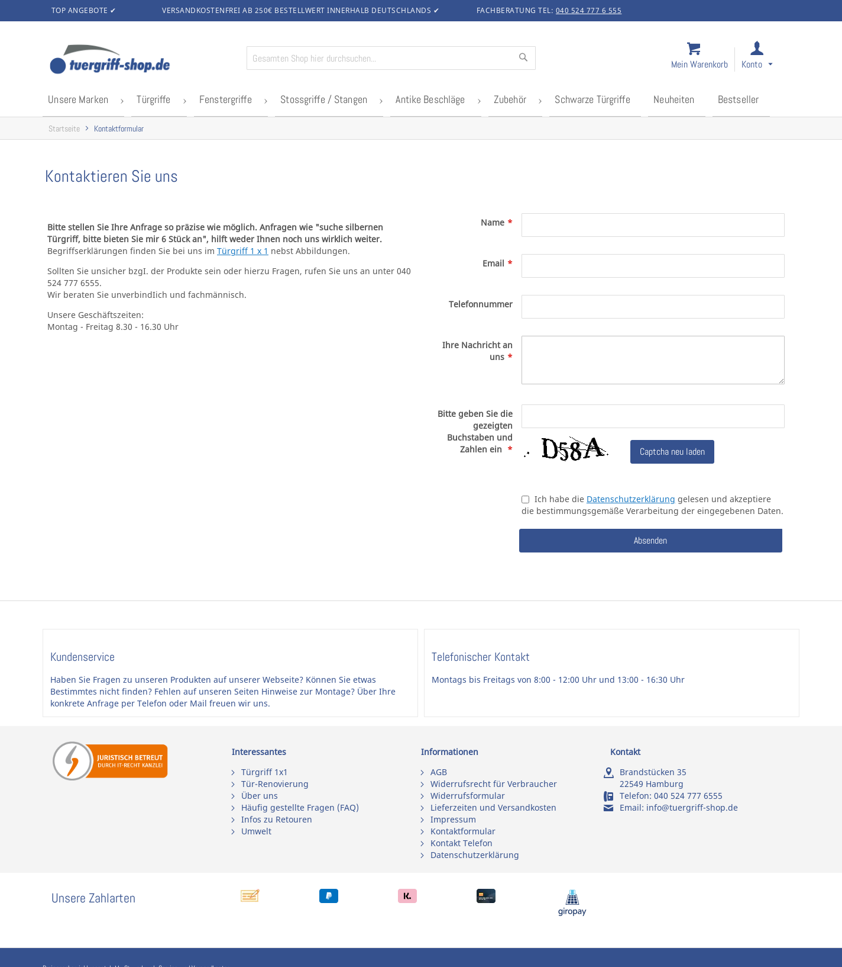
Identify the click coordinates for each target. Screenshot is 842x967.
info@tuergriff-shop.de (692, 807)
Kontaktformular (463, 831)
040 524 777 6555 (688, 795)
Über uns (259, 795)
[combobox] (391, 58)
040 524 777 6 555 (589, 10)
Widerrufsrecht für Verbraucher (493, 783)
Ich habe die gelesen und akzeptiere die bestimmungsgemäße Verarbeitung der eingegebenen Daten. (652, 503)
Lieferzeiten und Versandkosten (493, 807)
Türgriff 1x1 (264, 772)
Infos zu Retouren (276, 819)
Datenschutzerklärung (631, 497)
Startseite (64, 126)
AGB (438, 772)
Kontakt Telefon (461, 843)
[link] (768, 60)
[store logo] (143, 60)
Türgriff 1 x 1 (242, 249)
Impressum (453, 819)
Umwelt (256, 831)
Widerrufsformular (467, 795)
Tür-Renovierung (275, 783)
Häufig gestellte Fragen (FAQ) (300, 807)
